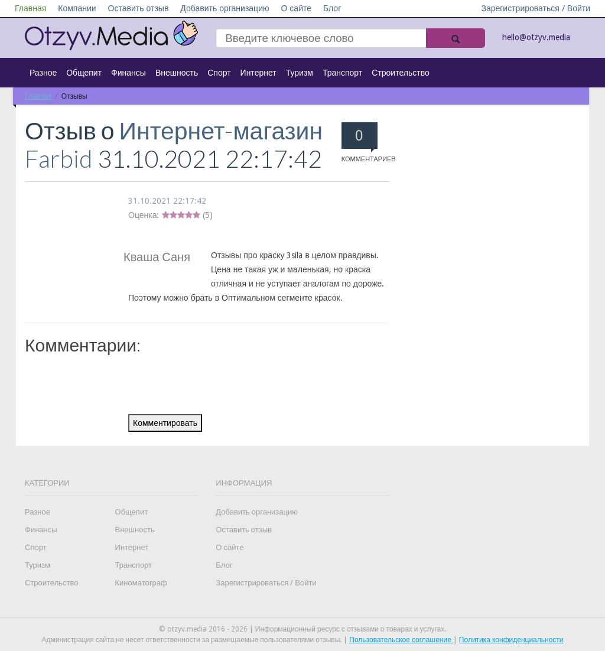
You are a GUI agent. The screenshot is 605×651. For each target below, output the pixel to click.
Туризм (299, 72)
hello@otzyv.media (536, 37)
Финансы (128, 72)
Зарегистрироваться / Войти (535, 8)
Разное (43, 72)
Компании (77, 8)
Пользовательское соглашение (401, 640)
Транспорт (342, 72)
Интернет (258, 72)
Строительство (400, 72)
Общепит (84, 72)
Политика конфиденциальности (511, 640)
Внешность (176, 72)
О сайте (296, 8)
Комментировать (165, 423)
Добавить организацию (224, 8)
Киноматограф (141, 582)
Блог (332, 8)
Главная (30, 8)
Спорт (218, 72)
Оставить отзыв (138, 8)
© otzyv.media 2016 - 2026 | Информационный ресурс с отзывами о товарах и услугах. (302, 629)
